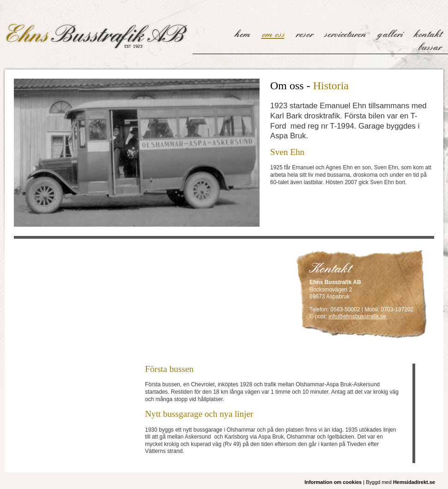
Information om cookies (333, 482)
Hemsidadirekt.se (414, 482)
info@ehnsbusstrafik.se (357, 316)
